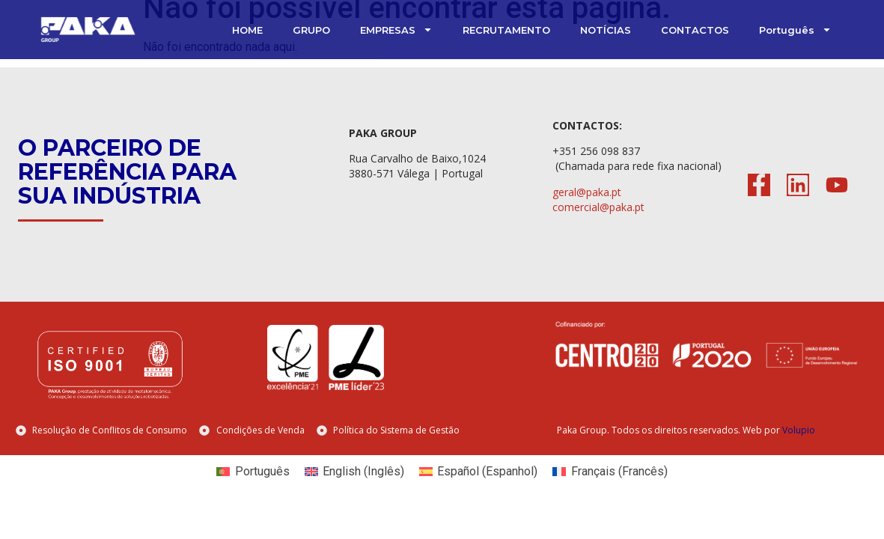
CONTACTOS (695, 30)
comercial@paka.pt (598, 207)
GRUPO (311, 30)
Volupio (798, 430)
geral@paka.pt (586, 192)
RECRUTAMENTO (506, 30)
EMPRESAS (396, 29)
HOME (247, 30)
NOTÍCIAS (605, 30)
